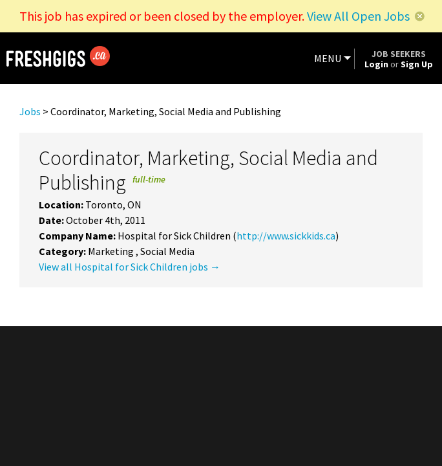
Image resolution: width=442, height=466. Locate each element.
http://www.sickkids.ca (286, 235)
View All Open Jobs (358, 16)
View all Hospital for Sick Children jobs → (129, 266)
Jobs (30, 111)
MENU (327, 58)
